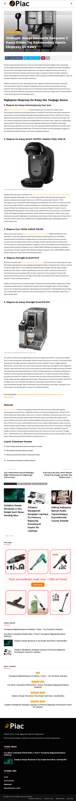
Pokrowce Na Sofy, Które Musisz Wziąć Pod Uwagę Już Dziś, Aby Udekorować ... (57, 475)
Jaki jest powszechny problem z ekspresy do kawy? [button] (22, 455)
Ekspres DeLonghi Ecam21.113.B (32, 262)
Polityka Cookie (49, 798)
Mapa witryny (60, 798)
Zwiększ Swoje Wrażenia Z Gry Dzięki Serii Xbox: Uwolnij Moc (40, 641)
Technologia (35, 681)
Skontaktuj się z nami (12, 788)
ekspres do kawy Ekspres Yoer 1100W (36, 234)
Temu (37, 672)
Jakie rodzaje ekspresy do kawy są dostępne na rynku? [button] (23, 446)
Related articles (10, 484)
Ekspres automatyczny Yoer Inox (18, 110)
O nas (6, 777)
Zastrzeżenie (9, 781)
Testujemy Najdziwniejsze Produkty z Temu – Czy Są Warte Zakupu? (33, 629)
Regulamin (8, 784)
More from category (40, 484)
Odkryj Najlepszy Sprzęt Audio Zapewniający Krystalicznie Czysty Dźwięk (61, 514)
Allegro (18, 32)
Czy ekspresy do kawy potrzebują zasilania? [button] (20, 460)
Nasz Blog (70, 798)
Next (12, 536)
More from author (24, 484)
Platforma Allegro (10, 409)
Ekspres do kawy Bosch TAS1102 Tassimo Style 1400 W (51, 194)
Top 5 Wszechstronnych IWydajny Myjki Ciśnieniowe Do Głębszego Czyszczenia (19, 475)
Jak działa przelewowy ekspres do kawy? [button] (18, 451)
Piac (45, 436)
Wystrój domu (10, 32)
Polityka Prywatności (34, 798)
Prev (6, 536)
